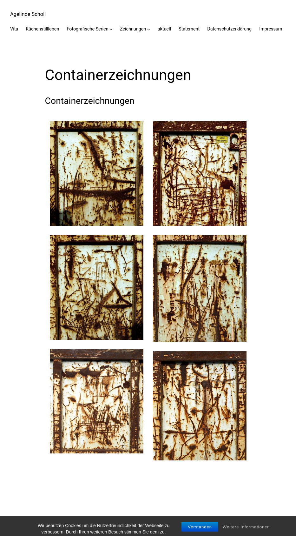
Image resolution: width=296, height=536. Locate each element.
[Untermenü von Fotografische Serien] (110, 29)
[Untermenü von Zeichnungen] (148, 29)
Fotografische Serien (87, 29)
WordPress (273, 521)
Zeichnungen (133, 29)
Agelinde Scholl (28, 14)
